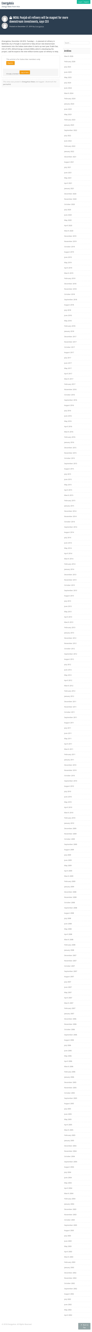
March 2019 (68, 273)
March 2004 (68, 1193)
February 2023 (69, 120)
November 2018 (70, 289)
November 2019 (70, 241)
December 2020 (70, 194)
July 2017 (67, 358)
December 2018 (70, 284)
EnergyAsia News (28, 82)
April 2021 (68, 183)
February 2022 (69, 146)
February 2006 (69, 1072)
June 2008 (68, 924)
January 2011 (69, 760)
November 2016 (70, 389)
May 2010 (68, 802)
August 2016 (69, 405)
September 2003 (70, 1225)
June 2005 (68, 1114)
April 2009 (68, 871)
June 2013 (68, 606)
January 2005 (69, 1140)
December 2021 (70, 157)
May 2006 (68, 1056)
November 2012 (70, 643)
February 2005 (69, 1135)
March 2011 (68, 749)
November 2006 (70, 1024)
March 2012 (68, 686)
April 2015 (68, 490)
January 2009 (69, 887)
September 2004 (70, 1162)
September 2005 (70, 1098)
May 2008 (68, 929)
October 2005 (69, 1093)
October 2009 (69, 839)
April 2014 (68, 553)
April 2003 (68, 1252)
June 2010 (68, 797)
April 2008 (68, 934)
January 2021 (69, 188)
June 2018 (68, 315)
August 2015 (69, 469)
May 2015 (68, 485)
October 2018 (69, 294)
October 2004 (69, 1156)
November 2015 (70, 453)
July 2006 (67, 1045)
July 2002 (67, 1299)
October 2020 (69, 204)
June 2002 (68, 1304)
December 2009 (70, 828)
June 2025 (68, 72)
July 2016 (67, 411)
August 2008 (69, 913)
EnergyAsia (8, 3)
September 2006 (70, 1035)
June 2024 (68, 88)
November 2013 (70, 580)
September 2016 (70, 400)
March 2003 (68, 1257)
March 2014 (68, 559)
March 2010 (68, 812)
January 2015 (69, 506)
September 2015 (70, 463)
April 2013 (68, 617)
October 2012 (69, 649)
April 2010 (68, 807)
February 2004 (69, 1199)
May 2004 (68, 1183)
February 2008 (69, 945)
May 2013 (68, 612)
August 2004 (69, 1167)
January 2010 (69, 823)
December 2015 (70, 448)
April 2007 (68, 998)
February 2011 (69, 754)
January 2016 (69, 442)
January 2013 (69, 633)
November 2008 (70, 897)
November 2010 (70, 770)
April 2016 (68, 426)
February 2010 (69, 818)
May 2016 (68, 421)
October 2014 (69, 522)
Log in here (25, 72)
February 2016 (69, 437)
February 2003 (69, 1262)
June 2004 (68, 1177)
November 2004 (70, 1151)
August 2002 (69, 1294)
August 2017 (69, 352)
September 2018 (70, 299)
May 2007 (68, 992)
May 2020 (68, 220)
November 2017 (70, 342)
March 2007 (68, 1003)
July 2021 (67, 167)
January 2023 (69, 125)
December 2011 (70, 701)
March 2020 (68, 231)
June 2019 (68, 257)
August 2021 (69, 162)
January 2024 (69, 104)
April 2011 (68, 744)
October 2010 (69, 775)
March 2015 (68, 495)
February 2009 (69, 881)
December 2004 (70, 1146)
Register (86, 2)
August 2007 (69, 976)
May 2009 (68, 865)
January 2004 (69, 1204)
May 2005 (68, 1119)
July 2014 (67, 537)
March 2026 (68, 56)
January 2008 (69, 950)
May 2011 (68, 738)
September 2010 (70, 781)
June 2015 (68, 479)
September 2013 (70, 590)
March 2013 (68, 622)
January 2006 (69, 1077)
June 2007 (68, 987)
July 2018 (67, 310)
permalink (7, 84)
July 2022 (67, 135)
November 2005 (70, 1088)
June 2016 (68, 416)
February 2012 (69, 691)
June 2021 (68, 172)
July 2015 (67, 474)
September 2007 (70, 971)
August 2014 (69, 532)
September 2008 (70, 908)
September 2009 (70, 844)
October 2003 (69, 1220)
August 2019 (69, 252)
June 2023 (68, 109)
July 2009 (67, 855)
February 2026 (69, 61)
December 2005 (70, 1082)
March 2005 (68, 1130)
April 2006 (68, 1061)
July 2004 (67, 1172)
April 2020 (68, 225)
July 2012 (67, 664)
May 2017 (68, 368)
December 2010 (70, 765)
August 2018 (69, 305)
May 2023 (68, 114)
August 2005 (69, 1103)
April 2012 (68, 680)
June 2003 (68, 1241)
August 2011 (69, 723)
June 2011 (68, 733)
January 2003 (69, 1267)
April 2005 (68, 1125)
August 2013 (69, 596)
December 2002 (70, 1273)
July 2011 (67, 728)
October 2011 (69, 712)
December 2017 (70, 336)
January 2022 (69, 151)
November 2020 (70, 199)
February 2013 (69, 627)
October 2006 (69, 1029)
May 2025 (68, 77)
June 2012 (68, 670)
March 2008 (68, 939)
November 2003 (70, 1214)
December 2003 (70, 1209)
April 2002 (68, 1315)
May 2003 (68, 1246)
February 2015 (69, 500)
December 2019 (70, 236)
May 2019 (68, 262)
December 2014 (70, 511)
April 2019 (68, 268)
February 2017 (69, 384)
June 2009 (68, 860)
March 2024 (68, 93)
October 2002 (69, 1283)
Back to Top (84, 1326)
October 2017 (69, 347)
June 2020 (68, 215)
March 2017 (68, 379)
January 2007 (69, 1013)
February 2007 (69, 1008)
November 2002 (70, 1278)
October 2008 (69, 902)
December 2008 (70, 892)
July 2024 (67, 83)
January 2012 (69, 696)
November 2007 (70, 961)
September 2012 (70, 654)
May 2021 (68, 178)
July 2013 (67, 601)
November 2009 (70, 834)
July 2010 (67, 791)
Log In (80, 2)
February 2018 (69, 326)
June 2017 (68, 363)
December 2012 (70, 638)
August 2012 (69, 659)
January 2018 (69, 331)
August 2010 (69, 786)
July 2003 (67, 1236)
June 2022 (68, 141)
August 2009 (69, 850)
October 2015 (69, 458)
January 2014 (69, 569)
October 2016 (69, 395)
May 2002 (68, 1310)
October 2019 (69, 247)
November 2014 (70, 516)
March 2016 (68, 432)
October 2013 (69, 585)
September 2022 (70, 130)
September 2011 (70, 717)
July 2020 (67, 210)
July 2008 (67, 918)
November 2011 (70, 707)
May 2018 (68, 321)
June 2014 (68, 543)
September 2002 (70, 1289)
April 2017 (68, 373)
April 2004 (68, 1188)
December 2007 (70, 955)
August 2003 (69, 1230)
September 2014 (70, 527)
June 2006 (68, 1051)
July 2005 (67, 1109)
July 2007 (67, 982)
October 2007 (69, 966)
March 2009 (68, 876)
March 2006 (68, 1066)
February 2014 (69, 564)
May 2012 (68, 675)
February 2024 (69, 98)
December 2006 (70, 1019)
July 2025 (67, 67)
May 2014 (68, 548)
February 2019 (69, 278)
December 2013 (70, 574)
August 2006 (69, 1040)
